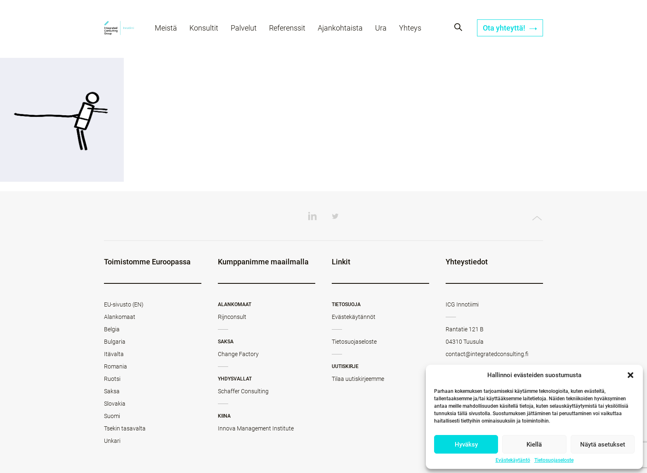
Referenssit (287, 28)
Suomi (112, 416)
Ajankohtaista (340, 28)
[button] (630, 375)
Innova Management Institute (256, 428)
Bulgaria (114, 341)
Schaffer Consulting (243, 391)
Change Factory (238, 354)
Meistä (166, 28)
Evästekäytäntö (513, 460)
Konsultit (203, 28)
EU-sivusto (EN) (124, 304)
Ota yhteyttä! (510, 28)
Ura (381, 28)
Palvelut (244, 28)
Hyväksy (466, 444)
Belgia (112, 329)
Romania (115, 366)
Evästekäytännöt (353, 317)
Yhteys (410, 28)
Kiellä (534, 444)
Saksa (112, 391)
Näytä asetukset (602, 444)
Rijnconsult (232, 317)
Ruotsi (112, 379)
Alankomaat (119, 317)
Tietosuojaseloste (554, 460)
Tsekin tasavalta (125, 428)
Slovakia (114, 403)
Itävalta (114, 354)
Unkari (112, 440)
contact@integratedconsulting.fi (487, 354)
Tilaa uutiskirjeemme (358, 379)
